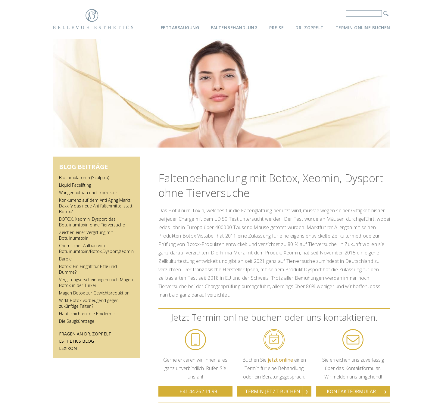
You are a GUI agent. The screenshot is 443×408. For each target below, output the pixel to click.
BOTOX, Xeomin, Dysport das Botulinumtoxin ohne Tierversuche (92, 222)
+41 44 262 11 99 (198, 391)
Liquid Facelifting (75, 185)
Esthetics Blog (76, 341)
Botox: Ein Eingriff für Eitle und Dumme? (88, 269)
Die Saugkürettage (76, 321)
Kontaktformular (351, 391)
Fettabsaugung (180, 27)
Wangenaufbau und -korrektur (88, 192)
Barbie (65, 259)
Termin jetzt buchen (272, 391)
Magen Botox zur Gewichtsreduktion (94, 293)
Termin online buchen (362, 27)
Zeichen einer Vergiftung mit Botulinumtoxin (86, 235)
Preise (276, 27)
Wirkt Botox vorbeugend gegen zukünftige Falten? (89, 303)
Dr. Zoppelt (309, 27)
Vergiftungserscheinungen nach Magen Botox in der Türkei (96, 282)
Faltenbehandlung (234, 27)
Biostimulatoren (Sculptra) (84, 177)
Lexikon (68, 348)
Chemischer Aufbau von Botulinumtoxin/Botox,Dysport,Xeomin (96, 248)
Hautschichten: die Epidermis (87, 313)
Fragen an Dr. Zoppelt (85, 334)
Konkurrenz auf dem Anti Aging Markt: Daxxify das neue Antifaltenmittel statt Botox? (96, 205)
